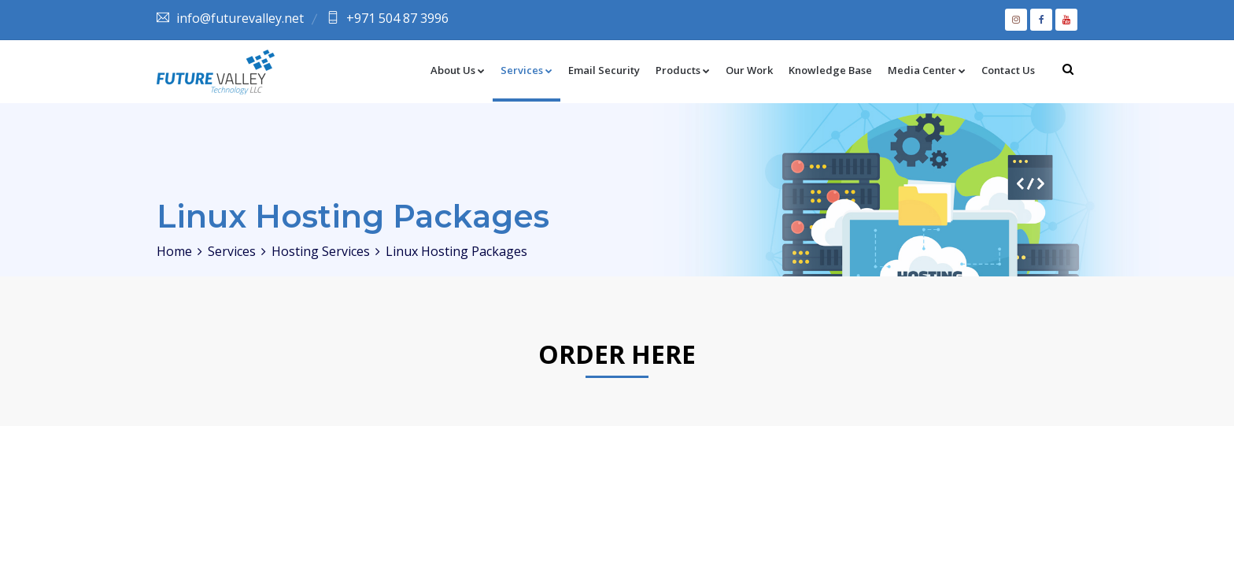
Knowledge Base (830, 70)
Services (526, 70)
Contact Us (1008, 70)
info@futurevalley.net (240, 18)
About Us (457, 70)
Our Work (749, 70)
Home (174, 251)
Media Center (927, 70)
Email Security (604, 70)
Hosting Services (321, 251)
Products (683, 70)
